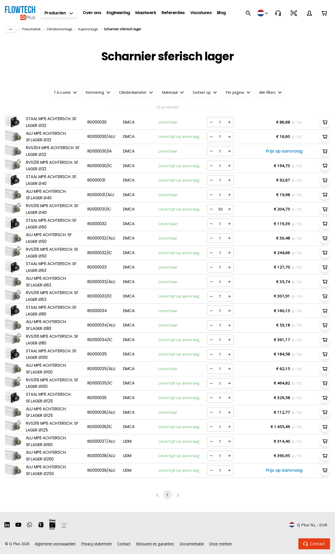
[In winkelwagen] (325, 122)
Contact (314, 543)
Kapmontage (88, 29)
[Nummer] (220, 122)
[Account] (309, 13)
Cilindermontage (59, 29)
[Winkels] (263, 13)
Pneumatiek (31, 29)
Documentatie (192, 543)
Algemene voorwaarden (55, 543)
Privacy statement (96, 543)
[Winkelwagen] (324, 13)
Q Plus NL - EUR (308, 525)
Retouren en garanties (155, 543)
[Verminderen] (211, 122)
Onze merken (220, 543)
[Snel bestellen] (294, 13)
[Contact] (278, 13)
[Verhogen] (229, 122)
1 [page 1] (167, 494)
